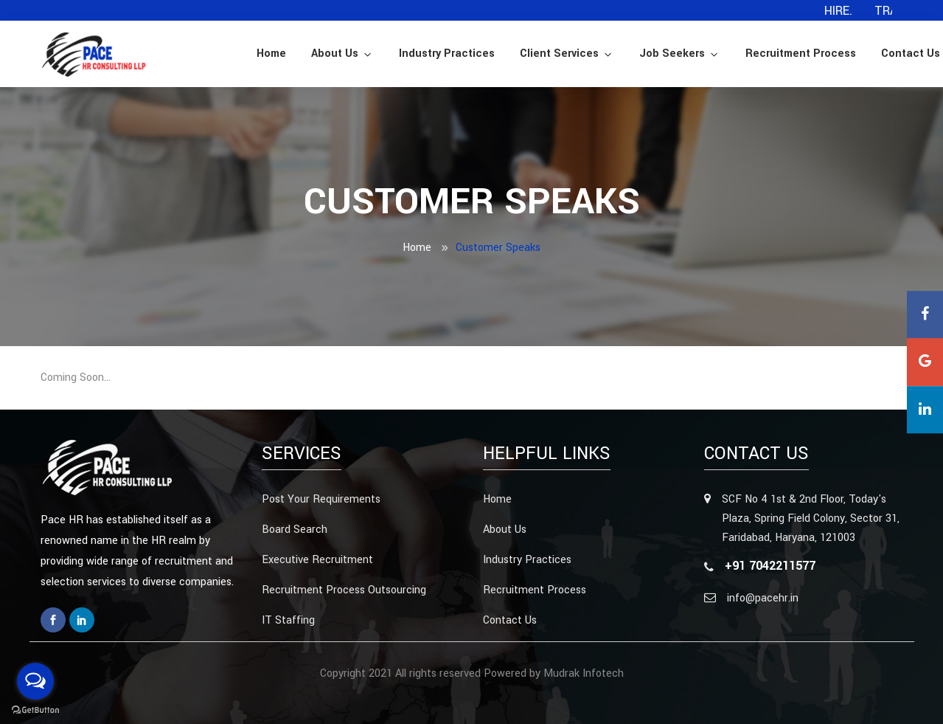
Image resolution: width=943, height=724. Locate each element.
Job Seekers (679, 53)
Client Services (567, 53)
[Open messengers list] (35, 681)
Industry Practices (447, 53)
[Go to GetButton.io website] (35, 709)
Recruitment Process (800, 53)
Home (271, 53)
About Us (342, 53)
